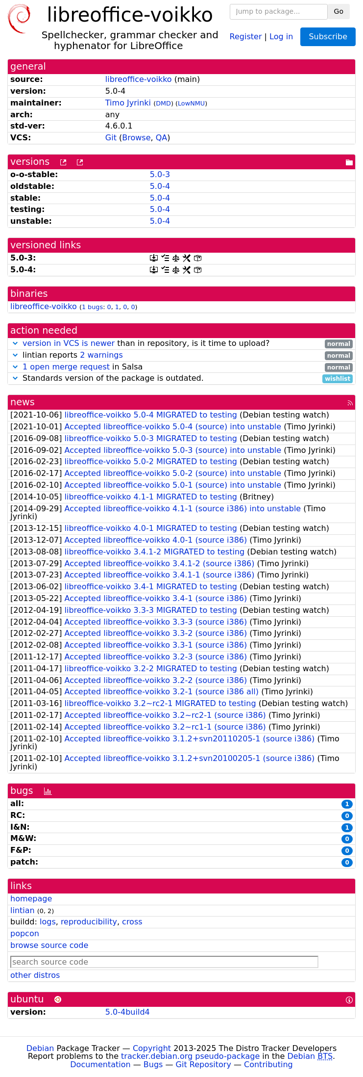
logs (48, 921)
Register (246, 36)
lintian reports (181, 355)
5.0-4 (160, 186)
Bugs (153, 1064)
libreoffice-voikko (138, 79)
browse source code (49, 945)
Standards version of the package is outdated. (181, 378)
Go (338, 11)
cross (132, 921)
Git (111, 137)
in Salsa (181, 367)
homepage (31, 898)
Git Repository (203, 1064)
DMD (163, 103)
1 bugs (92, 307)
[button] (15, 343)
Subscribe (328, 36)
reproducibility (89, 921)
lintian (22, 910)
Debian (40, 1048)
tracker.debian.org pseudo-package (190, 1056)
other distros (35, 975)
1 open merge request (66, 366)
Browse (136, 137)
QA (162, 137)
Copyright (152, 1048)
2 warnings (101, 355)
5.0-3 (160, 174)
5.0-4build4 (127, 1012)
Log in (281, 36)
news (22, 402)
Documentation (100, 1064)
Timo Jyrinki (128, 102)
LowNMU (191, 103)
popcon (24, 933)
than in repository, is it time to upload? (181, 344)
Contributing (268, 1064)
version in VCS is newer (69, 343)
